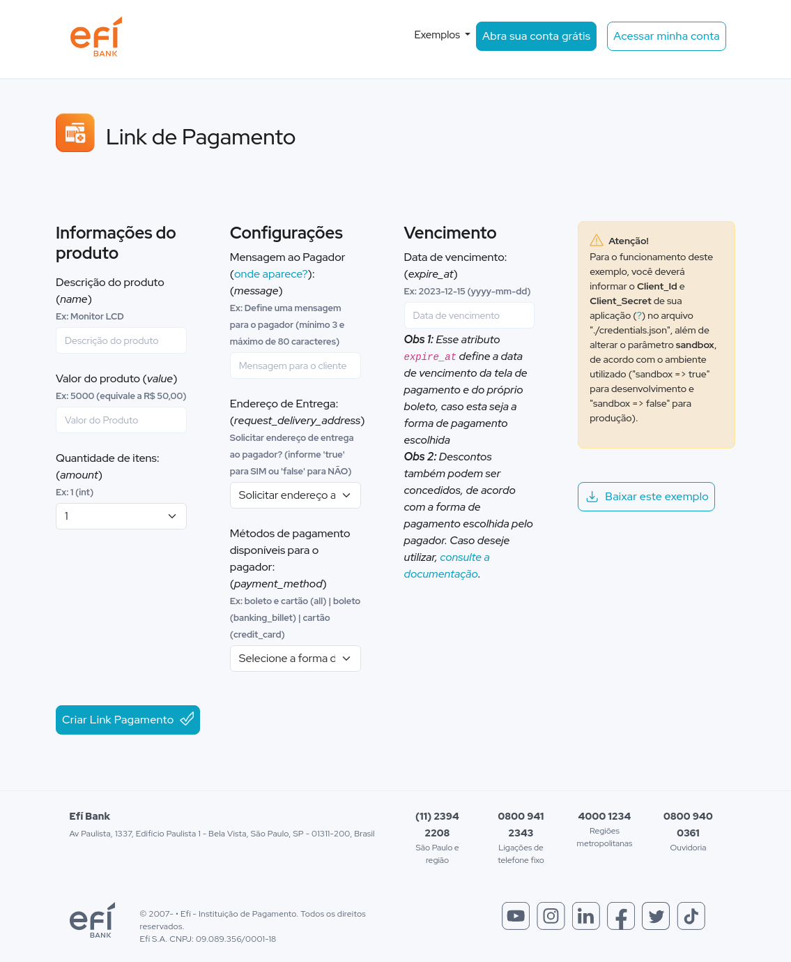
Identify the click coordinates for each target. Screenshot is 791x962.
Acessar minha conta (666, 36)
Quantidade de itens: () (108, 474)
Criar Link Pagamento (128, 719)
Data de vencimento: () (467, 273)
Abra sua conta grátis (536, 36)
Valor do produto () (121, 386)
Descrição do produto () (110, 298)
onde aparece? (271, 273)
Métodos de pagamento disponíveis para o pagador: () (295, 583)
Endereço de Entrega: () (297, 436)
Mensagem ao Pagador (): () (288, 298)
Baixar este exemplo (646, 496)
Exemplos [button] (438, 35)
